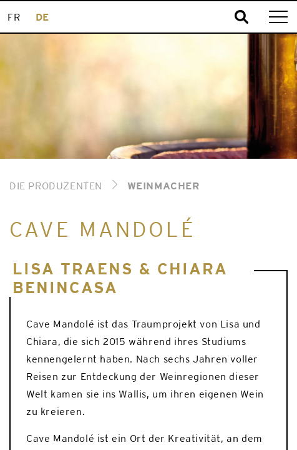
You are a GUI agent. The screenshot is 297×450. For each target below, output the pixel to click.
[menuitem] (14, 17)
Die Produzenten (55, 186)
